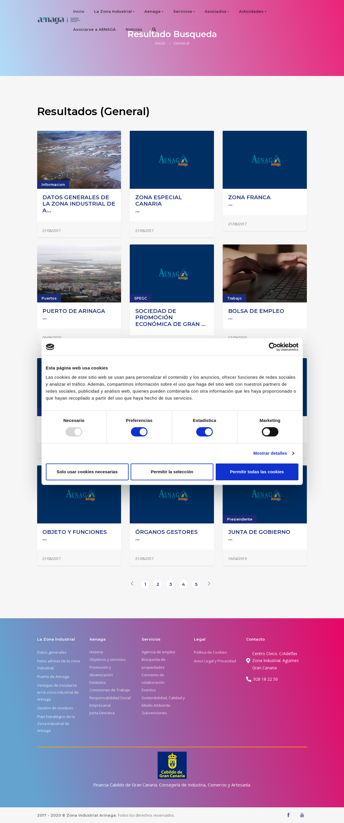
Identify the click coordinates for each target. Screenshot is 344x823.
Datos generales (51, 652)
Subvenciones (154, 712)
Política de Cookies (210, 652)
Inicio (78, 11)
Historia (96, 652)
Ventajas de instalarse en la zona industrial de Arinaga (58, 692)
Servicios (182, 11)
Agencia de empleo (158, 652)
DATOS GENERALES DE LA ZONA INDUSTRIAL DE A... (78, 204)
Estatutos (97, 682)
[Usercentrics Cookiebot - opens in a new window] (273, 346)
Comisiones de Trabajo (109, 690)
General (181, 43)
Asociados (215, 11)
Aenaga (152, 11)
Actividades (251, 11)
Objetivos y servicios (107, 659)
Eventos (149, 690)
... (171, 204)
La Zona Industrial (113, 11)
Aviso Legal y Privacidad (215, 661)
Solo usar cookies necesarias (87, 471)
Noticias (134, 29)
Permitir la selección (172, 471)
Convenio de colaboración (153, 678)
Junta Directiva (102, 712)
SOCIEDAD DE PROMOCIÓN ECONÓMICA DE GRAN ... (170, 317)
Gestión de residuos (55, 707)
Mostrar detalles (270, 453)
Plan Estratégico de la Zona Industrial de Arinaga (56, 723)
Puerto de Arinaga (53, 676)
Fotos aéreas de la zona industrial (58, 664)
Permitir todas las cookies (257, 471)
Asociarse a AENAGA (94, 29)
